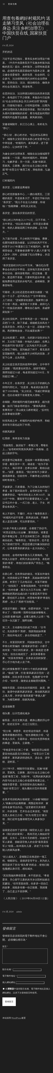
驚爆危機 (12, 4)
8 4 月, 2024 (7, 46)
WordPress (16, 1021)
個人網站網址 (8, 985)
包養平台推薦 (19, 117)
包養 (19, 819)
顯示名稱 (7, 972)
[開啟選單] (3, 4)
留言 (5, 947)
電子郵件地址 (9, 979)
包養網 (36, 677)
